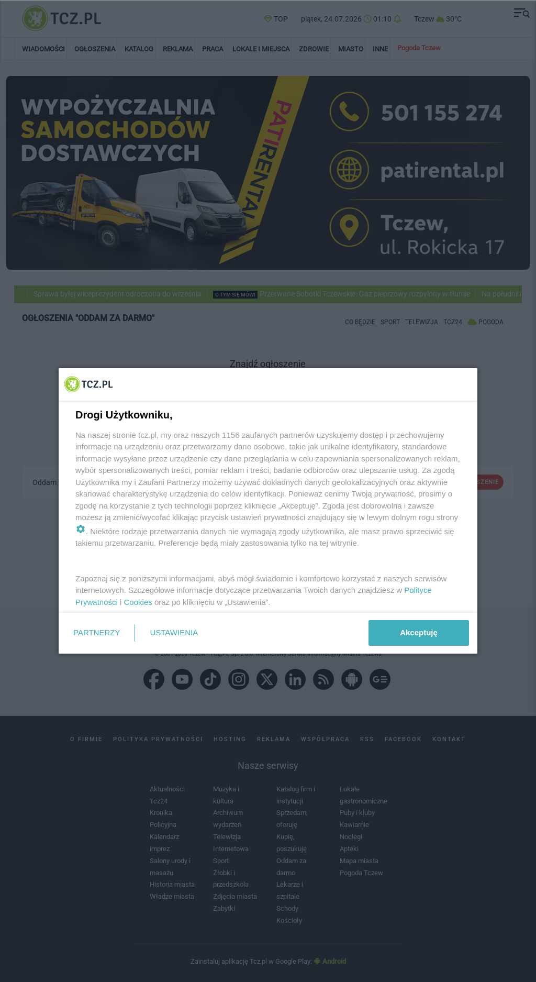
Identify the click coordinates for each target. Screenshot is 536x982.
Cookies (138, 602)
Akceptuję (419, 632)
